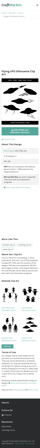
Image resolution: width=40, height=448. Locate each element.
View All (7, 346)
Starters (12, 5)
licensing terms (18, 390)
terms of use (33, 390)
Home (4, 13)
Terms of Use (8, 139)
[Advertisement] (20, 45)
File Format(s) (9, 151)
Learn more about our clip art (17, 187)
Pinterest (7, 415)
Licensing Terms (8, 430)
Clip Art (20, 13)
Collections (12, 13)
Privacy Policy (29, 443)
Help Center (6, 426)
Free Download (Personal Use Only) (20, 131)
